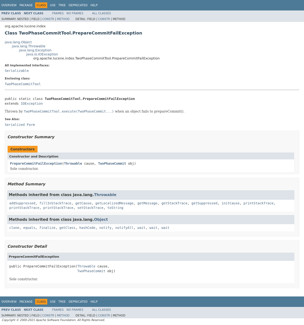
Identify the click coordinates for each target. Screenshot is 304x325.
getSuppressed (204, 203)
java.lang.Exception (35, 50)
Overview (9, 5)
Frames (58, 13)
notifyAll (124, 228)
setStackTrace (90, 208)
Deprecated (78, 5)
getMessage (147, 203)
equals (29, 228)
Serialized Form (20, 125)
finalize (47, 228)
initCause (231, 203)
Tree (62, 5)
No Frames (74, 13)
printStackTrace (258, 203)
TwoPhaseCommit (112, 163)
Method (63, 19)
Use (53, 5)
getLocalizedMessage (114, 203)
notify (105, 228)
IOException (32, 103)
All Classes (101, 13)
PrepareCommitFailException (36, 163)
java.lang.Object (18, 42)
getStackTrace (175, 203)
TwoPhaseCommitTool (23, 84)
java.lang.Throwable (28, 46)
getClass (67, 228)
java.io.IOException (42, 54)
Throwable (73, 163)
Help (94, 5)
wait (142, 228)
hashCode (87, 228)
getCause (83, 203)
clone (14, 228)
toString (115, 208)
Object (101, 219)
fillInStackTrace (55, 203)
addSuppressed (22, 203)
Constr (48, 19)
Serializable (17, 71)
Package (26, 5)
